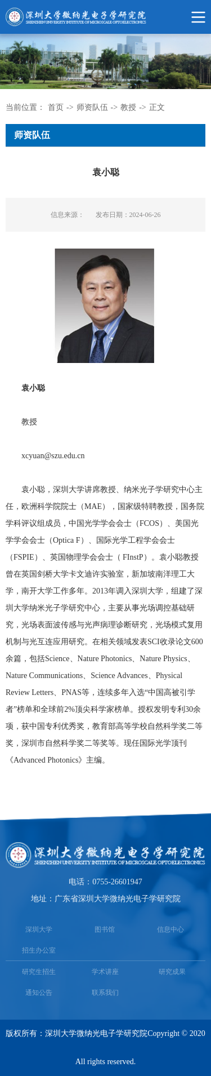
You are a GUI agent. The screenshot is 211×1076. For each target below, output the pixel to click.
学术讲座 (105, 972)
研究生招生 (39, 972)
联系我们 (105, 993)
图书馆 (105, 929)
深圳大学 (38, 929)
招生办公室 (39, 950)
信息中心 (170, 929)
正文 (157, 107)
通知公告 (38, 993)
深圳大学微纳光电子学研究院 (96, 1033)
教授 (128, 107)
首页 (56, 107)
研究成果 (172, 972)
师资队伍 (92, 107)
